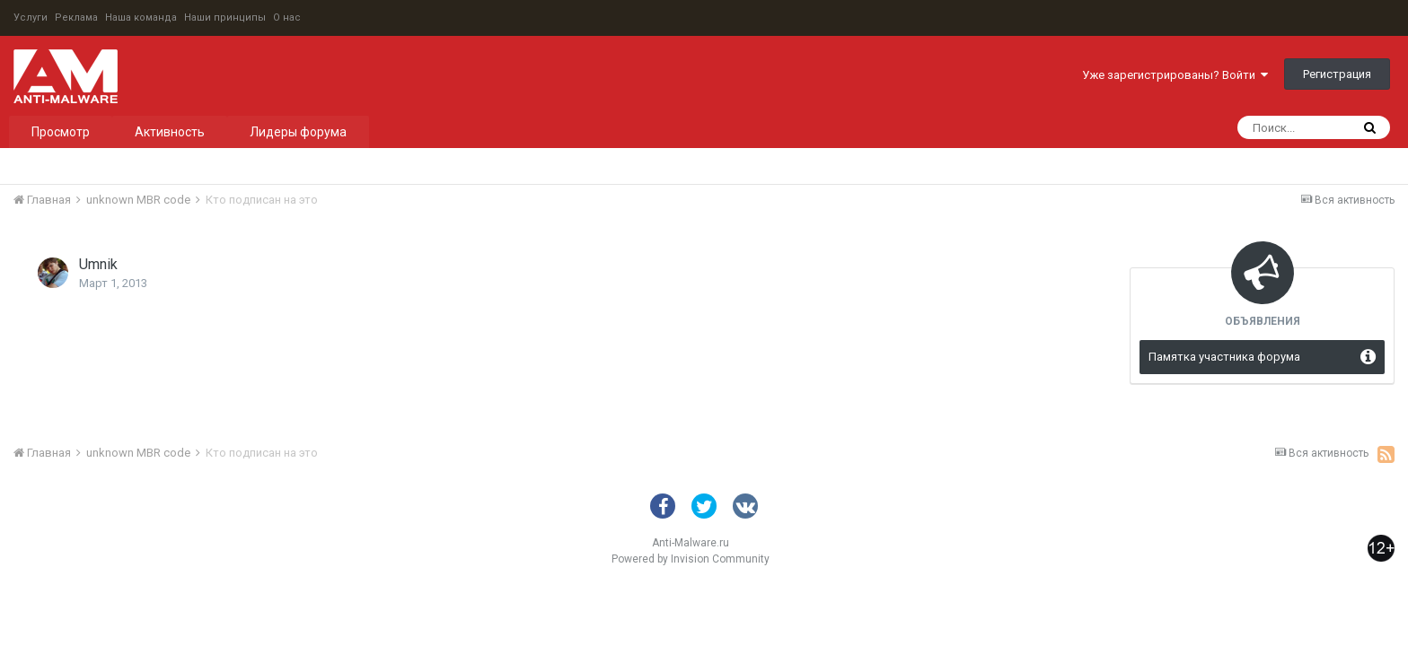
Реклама (76, 17)
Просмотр (60, 132)
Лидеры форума (298, 132)
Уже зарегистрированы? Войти (1175, 75)
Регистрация (1337, 74)
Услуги (30, 17)
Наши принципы (225, 17)
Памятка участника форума (1224, 356)
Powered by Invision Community (691, 559)
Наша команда (141, 17)
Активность (170, 132)
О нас (287, 17)
